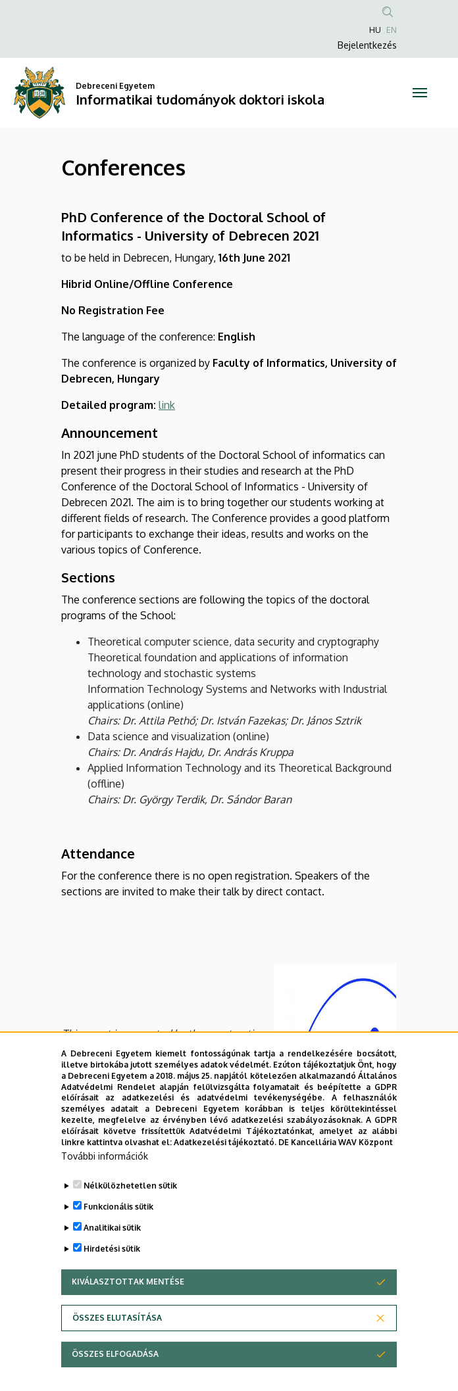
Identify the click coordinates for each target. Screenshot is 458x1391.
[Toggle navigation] (420, 93)
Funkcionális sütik (118, 1239)
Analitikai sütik (112, 1260)
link (167, 405)
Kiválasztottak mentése (128, 1314)
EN (391, 30)
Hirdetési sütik (112, 1281)
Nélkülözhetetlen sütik (130, 1218)
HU (375, 30)
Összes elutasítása (117, 1351)
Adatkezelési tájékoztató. (225, 1174)
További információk (104, 1188)
